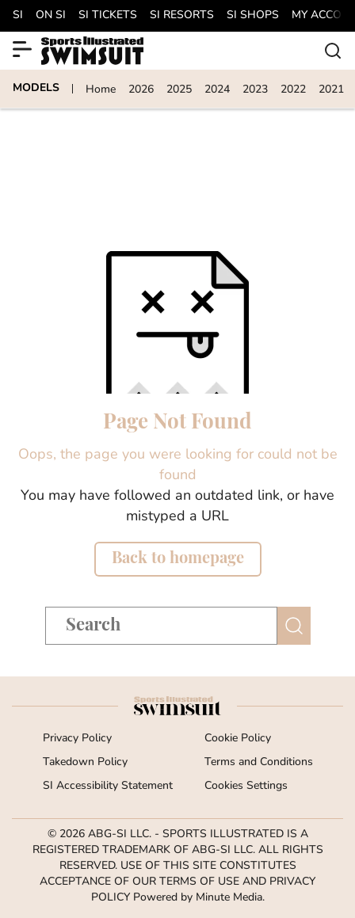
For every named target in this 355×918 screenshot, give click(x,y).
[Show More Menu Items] (22, 49)
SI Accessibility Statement (108, 786)
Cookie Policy (237, 739)
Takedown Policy (85, 762)
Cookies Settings (246, 786)
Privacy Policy (77, 739)
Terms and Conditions (258, 762)
